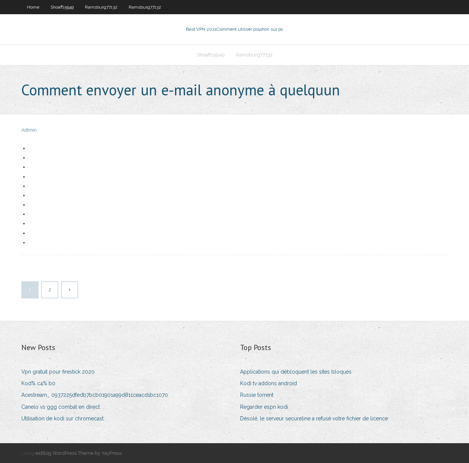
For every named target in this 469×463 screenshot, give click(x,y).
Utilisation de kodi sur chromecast (62, 418)
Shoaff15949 (62, 7)
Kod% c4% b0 (38, 383)
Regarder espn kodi (264, 407)
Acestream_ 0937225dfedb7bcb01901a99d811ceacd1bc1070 (94, 395)
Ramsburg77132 (101, 7)
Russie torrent (256, 395)
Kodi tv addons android (268, 383)
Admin (29, 130)
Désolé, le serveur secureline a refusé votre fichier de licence (314, 418)
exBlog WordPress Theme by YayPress (79, 453)
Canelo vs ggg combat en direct (60, 407)
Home (33, 7)
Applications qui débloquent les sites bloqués (296, 372)
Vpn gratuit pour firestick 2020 (58, 372)
